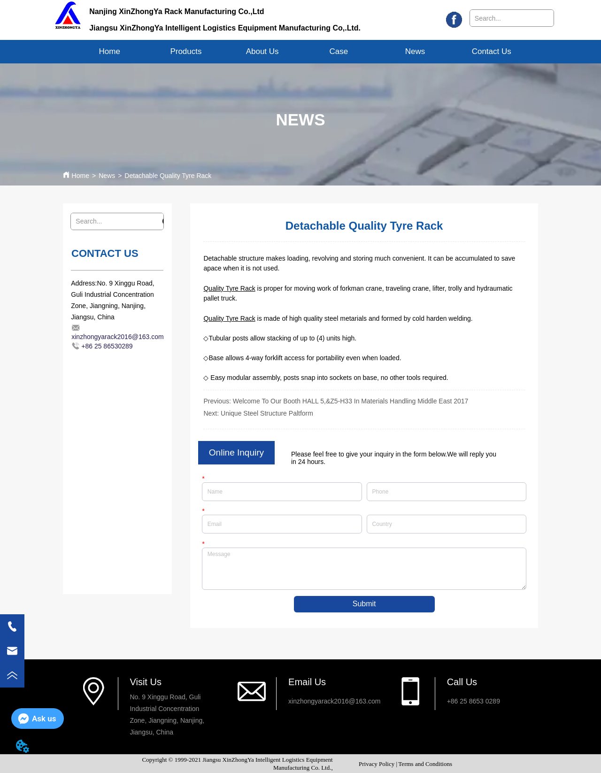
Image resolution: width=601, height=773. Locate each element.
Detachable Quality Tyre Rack (167, 175)
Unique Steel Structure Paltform (267, 413)
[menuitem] (186, 51)
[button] (186, 51)
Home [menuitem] (109, 51)
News (107, 175)
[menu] (300, 51)
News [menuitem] (415, 51)
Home (80, 175)
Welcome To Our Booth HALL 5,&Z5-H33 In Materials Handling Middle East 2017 (351, 401)
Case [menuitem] (338, 51)
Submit (364, 604)
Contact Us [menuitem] (491, 51)
